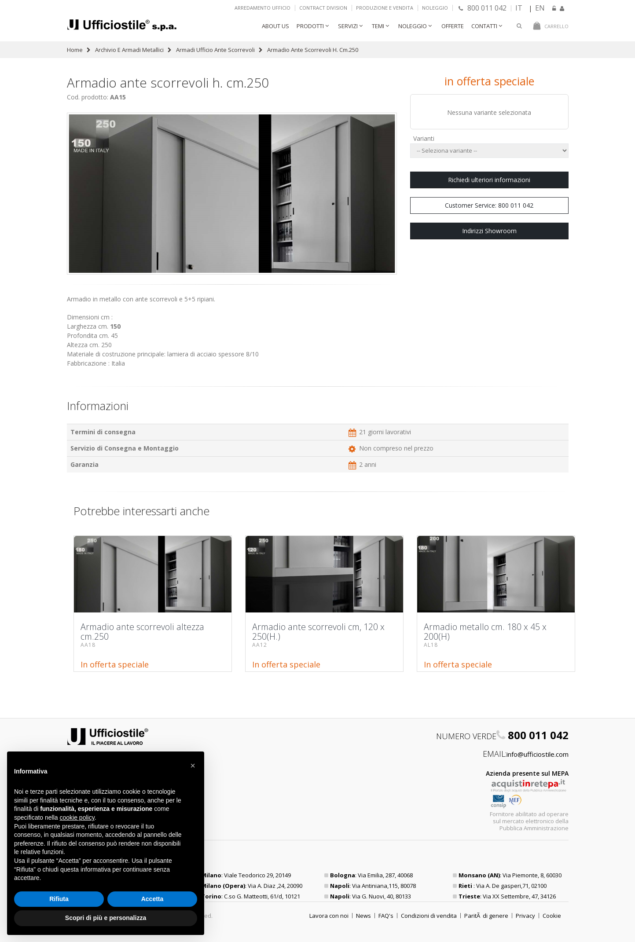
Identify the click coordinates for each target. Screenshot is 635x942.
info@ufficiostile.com (538, 754)
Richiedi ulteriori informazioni (489, 180)
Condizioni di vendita (429, 916)
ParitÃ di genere (486, 916)
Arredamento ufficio (262, 7)
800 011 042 (483, 8)
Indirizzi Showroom (489, 231)
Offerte (452, 26)
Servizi (348, 26)
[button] (193, 766)
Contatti (484, 26)
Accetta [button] (152, 898)
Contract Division (323, 7)
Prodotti (310, 26)
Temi (378, 26)
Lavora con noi (329, 916)
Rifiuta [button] (59, 898)
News (363, 916)
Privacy (525, 916)
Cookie (552, 916)
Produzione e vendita (384, 7)
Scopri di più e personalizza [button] (105, 917)
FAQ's (385, 916)
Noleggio (435, 7)
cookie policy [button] (77, 817)
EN (540, 8)
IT (518, 8)
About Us (275, 26)
